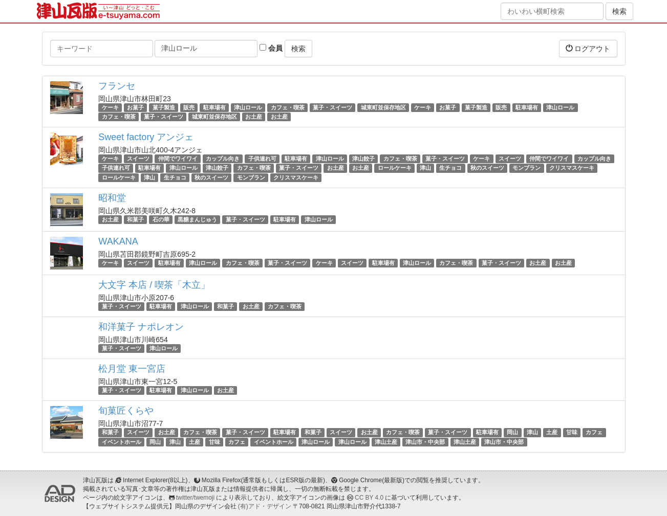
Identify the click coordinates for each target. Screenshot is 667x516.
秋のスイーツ (487, 168)
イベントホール (121, 442)
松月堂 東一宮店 (131, 369)
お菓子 (135, 107)
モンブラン (526, 168)
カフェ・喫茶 (288, 107)
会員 (271, 48)
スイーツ (138, 158)
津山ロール (248, 107)
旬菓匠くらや (126, 411)
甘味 (571, 432)
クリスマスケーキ (571, 168)
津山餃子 (363, 158)
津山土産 (386, 442)
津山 (425, 168)
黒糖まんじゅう (197, 219)
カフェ (594, 432)
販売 (189, 107)
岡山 (512, 432)
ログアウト (588, 48)
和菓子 (135, 219)
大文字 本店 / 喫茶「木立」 (154, 285)
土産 (551, 432)
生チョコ (450, 168)
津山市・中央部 (425, 442)
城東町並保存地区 (383, 107)
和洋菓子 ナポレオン (141, 327)
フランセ (116, 86)
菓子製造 (164, 107)
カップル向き (223, 158)
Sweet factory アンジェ (145, 137)
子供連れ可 (262, 158)
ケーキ (110, 107)
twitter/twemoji (195, 497)
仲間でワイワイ (178, 158)
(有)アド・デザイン (264, 506)
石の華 (161, 219)
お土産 (253, 117)
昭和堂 (112, 198)
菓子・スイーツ (332, 107)
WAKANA (118, 241)
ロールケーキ (395, 168)
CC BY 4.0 (369, 497)
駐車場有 (214, 107)
